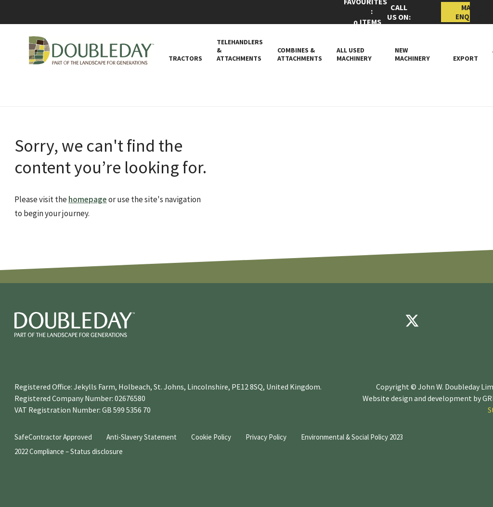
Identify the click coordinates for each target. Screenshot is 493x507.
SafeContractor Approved (53, 437)
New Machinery (412, 54)
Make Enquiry (462, 12)
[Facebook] (383, 320)
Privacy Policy (266, 437)
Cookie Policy (211, 437)
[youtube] (441, 320)
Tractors (185, 58)
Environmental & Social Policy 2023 (352, 437)
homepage (87, 199)
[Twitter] (412, 320)
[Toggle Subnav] (376, 58)
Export (465, 58)
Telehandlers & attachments (240, 50)
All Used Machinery (354, 54)
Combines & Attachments (299, 54)
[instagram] (470, 320)
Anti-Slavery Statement (141, 437)
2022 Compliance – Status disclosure (68, 451)
